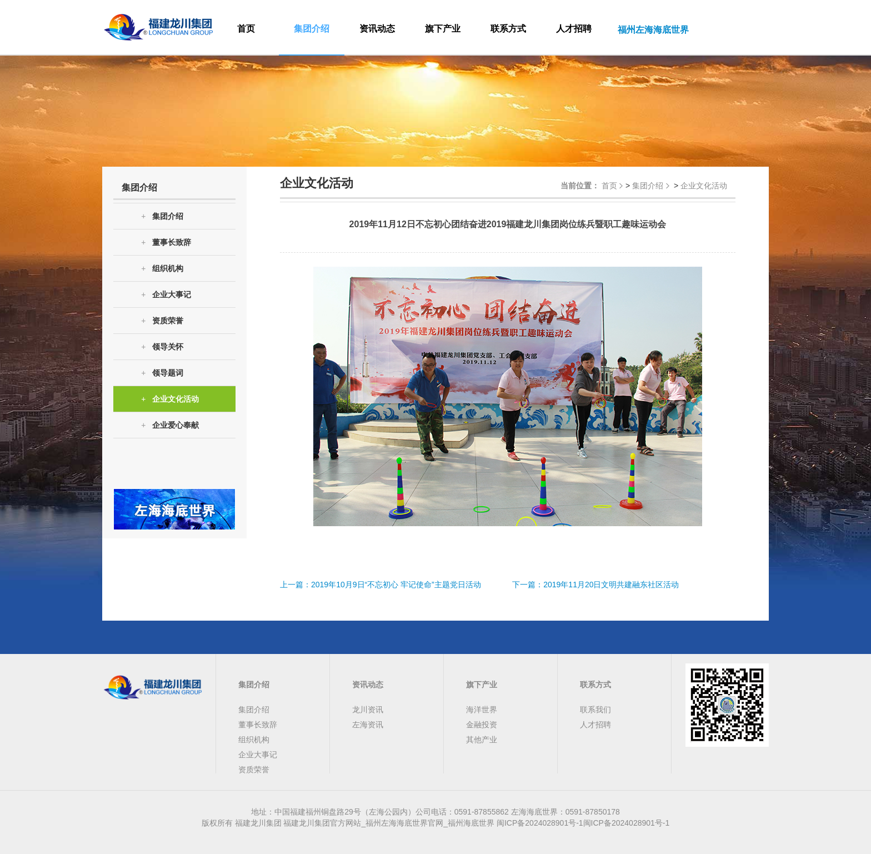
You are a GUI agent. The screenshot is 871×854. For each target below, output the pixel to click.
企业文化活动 (170, 399)
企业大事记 (166, 295)
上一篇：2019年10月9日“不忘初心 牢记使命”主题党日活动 (380, 584)
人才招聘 (574, 28)
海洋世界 (481, 709)
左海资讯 (367, 724)
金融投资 (481, 724)
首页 (246, 28)
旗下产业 (442, 28)
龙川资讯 (367, 709)
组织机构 (162, 269)
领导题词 (162, 373)
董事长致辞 (166, 242)
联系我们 (595, 709)
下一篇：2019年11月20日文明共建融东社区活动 (595, 584)
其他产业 (481, 739)
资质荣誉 (162, 321)
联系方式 (508, 28)
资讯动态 (377, 28)
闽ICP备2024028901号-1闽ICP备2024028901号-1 (583, 822)
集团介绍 (311, 28)
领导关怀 (162, 347)
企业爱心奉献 (170, 425)
